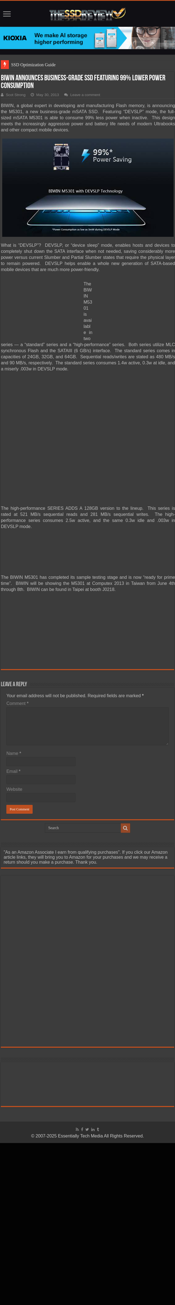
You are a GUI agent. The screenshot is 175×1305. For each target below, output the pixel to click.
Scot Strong (15, 95)
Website (14, 789)
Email (13, 771)
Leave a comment (85, 95)
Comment (17, 703)
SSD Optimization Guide (33, 64)
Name (13, 753)
